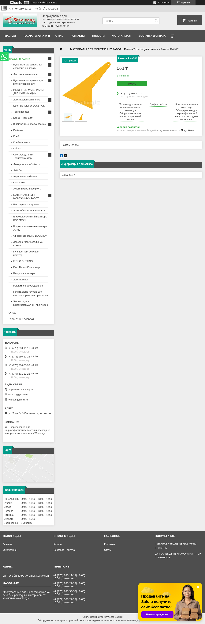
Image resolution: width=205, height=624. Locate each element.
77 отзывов (164, 2)
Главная (10, 35)
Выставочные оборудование (29, 124)
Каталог (58, 544)
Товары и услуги (35, 35)
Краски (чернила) (23, 117)
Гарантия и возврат (21, 319)
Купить (132, 83)
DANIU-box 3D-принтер (26, 267)
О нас (59, 35)
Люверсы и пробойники (26, 164)
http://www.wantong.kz (21, 389)
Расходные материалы (26, 204)
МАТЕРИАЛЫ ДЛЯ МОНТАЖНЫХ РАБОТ (95, 49)
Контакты (78, 35)
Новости (98, 35)
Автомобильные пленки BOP (29, 210)
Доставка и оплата (152, 35)
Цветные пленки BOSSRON (29, 105)
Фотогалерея (121, 35)
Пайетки (18, 130)
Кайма (16, 148)
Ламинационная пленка (26, 99)
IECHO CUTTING (23, 261)
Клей (16, 136)
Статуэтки (19, 182)
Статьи (108, 549)
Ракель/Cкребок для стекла (141, 49)
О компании (10, 549)
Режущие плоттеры (24, 273)
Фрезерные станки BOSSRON (30, 235)
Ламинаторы (20, 279)
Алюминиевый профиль (27, 188)
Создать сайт (38, 2)
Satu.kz (118, 617)
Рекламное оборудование (28, 285)
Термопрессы (21, 111)
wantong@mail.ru (18, 394)
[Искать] (156, 21)
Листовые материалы (25, 74)
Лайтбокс (18, 170)
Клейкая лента (21, 142)
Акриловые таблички (25, 176)
